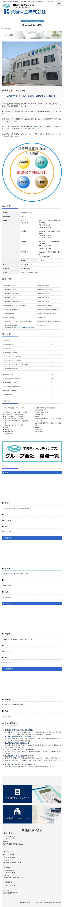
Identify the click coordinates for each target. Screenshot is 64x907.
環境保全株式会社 (32, 830)
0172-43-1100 (34, 24)
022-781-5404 (46, 246)
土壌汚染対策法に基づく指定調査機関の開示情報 (18, 327)
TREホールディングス (36, 126)
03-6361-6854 (46, 235)
